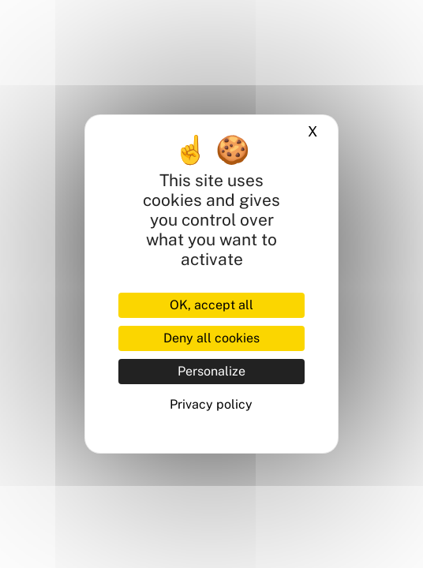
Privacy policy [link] (211, 404)
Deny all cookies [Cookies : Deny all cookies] (211, 338)
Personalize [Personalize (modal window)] (211, 371)
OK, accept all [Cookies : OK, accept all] (211, 304)
